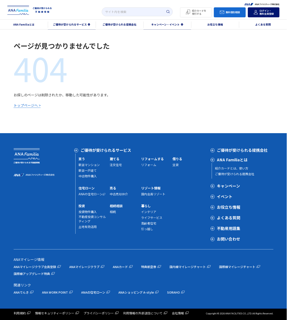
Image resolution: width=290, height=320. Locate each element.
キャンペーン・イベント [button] (165, 24)
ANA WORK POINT (55, 292)
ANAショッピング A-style (136, 292)
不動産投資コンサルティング (92, 219)
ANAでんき (21, 292)
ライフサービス (151, 217)
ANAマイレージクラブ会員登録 (35, 267)
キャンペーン (228, 186)
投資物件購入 (88, 212)
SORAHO (173, 292)
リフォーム (148, 165)
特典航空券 (148, 267)
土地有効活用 (88, 227)
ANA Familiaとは (23, 24)
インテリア (148, 212)
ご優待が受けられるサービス (106, 150)
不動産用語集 (228, 228)
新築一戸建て (88, 170)
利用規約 (20, 313)
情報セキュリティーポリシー (54, 313)
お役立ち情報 (215, 24)
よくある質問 (263, 24)
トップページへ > (27, 105)
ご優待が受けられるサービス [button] (70, 24)
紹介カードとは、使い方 (231, 168)
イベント (224, 196)
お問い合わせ (228, 239)
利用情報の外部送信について (143, 313)
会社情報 (178, 313)
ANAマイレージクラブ (84, 267)
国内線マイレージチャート (187, 267)
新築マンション (89, 165)
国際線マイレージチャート (237, 267)
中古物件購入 (88, 176)
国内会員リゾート (153, 194)
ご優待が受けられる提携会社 (119, 24)
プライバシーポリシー (99, 313)
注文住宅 (116, 165)
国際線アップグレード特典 (32, 274)
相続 (113, 212)
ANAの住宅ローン (91, 194)
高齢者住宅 (148, 223)
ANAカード (120, 267)
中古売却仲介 (119, 194)
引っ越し (147, 229)
